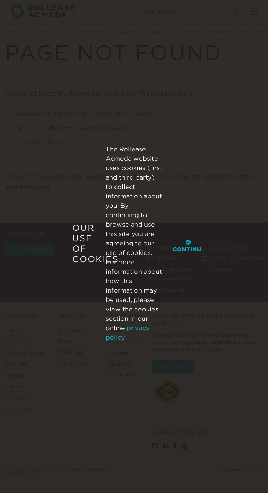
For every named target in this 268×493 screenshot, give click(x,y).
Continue (189, 246)
